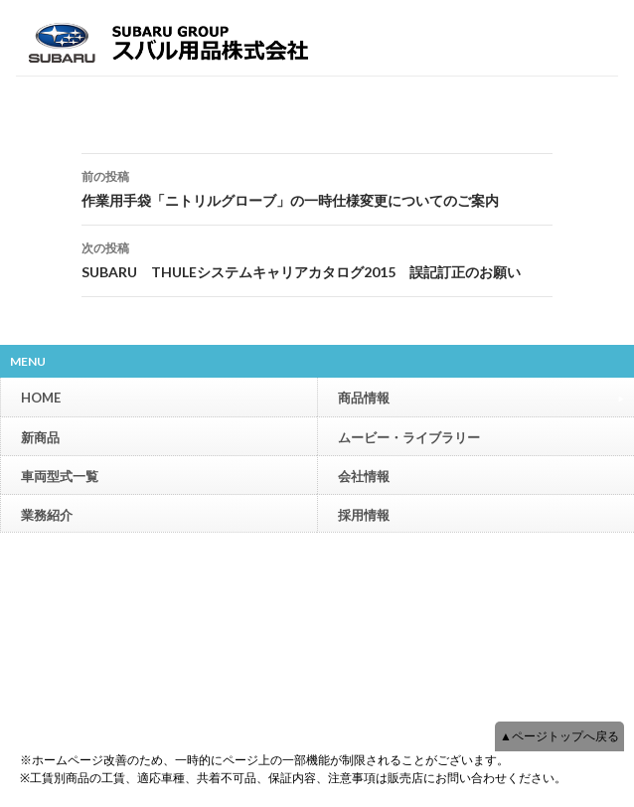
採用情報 (364, 515)
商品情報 (481, 397)
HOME (41, 397)
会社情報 (364, 476)
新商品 (40, 437)
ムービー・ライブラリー (409, 437)
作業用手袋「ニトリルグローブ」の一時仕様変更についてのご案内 (317, 187)
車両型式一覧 (59, 476)
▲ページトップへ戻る (559, 735)
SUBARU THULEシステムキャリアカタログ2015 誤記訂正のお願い (317, 258)
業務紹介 (47, 515)
